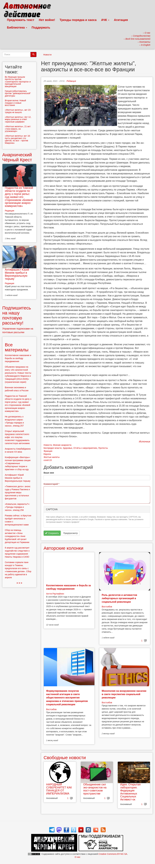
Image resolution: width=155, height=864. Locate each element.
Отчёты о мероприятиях (85, 448)
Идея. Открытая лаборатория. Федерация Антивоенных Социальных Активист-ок (130, 792)
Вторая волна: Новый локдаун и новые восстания (15, 102)
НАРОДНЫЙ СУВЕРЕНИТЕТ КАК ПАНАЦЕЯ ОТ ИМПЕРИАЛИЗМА (59, 789)
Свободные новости (65, 757)
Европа (47, 454)
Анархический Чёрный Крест (17, 157)
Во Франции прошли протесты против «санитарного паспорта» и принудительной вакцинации (18, 82)
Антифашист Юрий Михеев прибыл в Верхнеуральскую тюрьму (17, 274)
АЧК (105, 20)
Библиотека (17, 27)
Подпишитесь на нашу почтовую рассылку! (16, 315)
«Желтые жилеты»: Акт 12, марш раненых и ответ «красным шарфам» (18, 119)
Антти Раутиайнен (55, 593)
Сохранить (52, 533)
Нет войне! (47, 20)
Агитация (121, 20)
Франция (48, 451)
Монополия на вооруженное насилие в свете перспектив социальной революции (124, 694)
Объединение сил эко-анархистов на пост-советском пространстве (95, 789)
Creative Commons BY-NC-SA (113, 854)
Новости (47, 54)
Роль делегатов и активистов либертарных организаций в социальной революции (119, 598)
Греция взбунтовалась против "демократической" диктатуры (18, 93)
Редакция (71, 81)
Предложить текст (20, 20)
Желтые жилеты (52, 457)
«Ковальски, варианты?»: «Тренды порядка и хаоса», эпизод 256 (17, 507)
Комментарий (51, 484)
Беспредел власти (53, 448)
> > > (19, 583)
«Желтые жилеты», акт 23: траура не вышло (18, 111)
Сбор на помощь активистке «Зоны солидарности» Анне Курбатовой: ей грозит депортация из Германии (17, 536)
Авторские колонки (63, 548)
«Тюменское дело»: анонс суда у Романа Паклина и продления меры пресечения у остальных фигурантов (17, 492)
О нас (77, 857)
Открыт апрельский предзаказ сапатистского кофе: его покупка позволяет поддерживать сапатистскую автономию (17, 437)
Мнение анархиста (62, 445)
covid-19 (48, 460)
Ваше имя (49, 473)
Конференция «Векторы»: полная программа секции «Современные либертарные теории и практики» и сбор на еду (18, 463)
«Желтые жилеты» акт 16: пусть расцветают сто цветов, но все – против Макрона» (17, 139)
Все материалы (16, 347)
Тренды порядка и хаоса (78, 20)
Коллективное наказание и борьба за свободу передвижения (18, 358)
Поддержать (41, 27)
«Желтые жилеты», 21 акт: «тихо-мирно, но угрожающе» (18, 128)
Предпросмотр (70, 533)
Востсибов (107, 606)
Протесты (103, 448)
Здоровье (67, 448)
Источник (144, 441)
